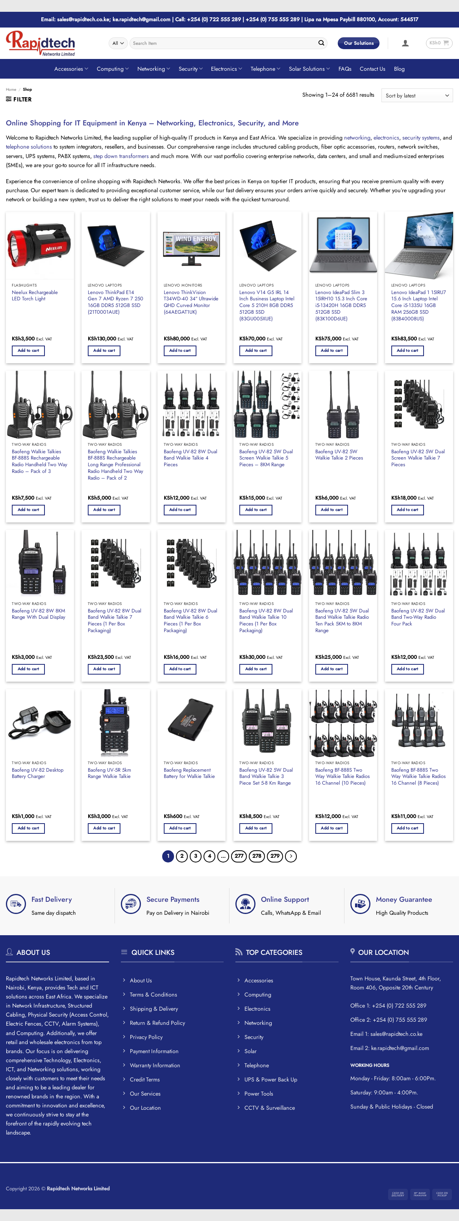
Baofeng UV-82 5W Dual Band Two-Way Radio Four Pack (418, 617)
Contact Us (372, 69)
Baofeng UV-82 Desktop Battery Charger (37, 773)
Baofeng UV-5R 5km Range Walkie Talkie (109, 773)
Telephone (265, 69)
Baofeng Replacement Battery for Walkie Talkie (189, 773)
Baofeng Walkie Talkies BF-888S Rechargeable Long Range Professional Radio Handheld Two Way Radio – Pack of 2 (115, 465)
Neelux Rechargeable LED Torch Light (35, 296)
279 (274, 856)
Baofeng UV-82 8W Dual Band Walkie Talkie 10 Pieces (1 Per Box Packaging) (266, 621)
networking (357, 138)
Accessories (71, 69)
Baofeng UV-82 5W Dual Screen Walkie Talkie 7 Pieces (418, 458)
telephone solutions (29, 147)
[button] (405, 42)
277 (239, 856)
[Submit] (321, 43)
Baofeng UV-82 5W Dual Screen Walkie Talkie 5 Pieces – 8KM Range (266, 458)
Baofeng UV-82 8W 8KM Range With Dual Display (38, 614)
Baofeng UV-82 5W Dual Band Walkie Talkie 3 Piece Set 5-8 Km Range (266, 777)
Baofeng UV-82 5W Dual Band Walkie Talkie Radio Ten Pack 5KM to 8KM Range (342, 621)
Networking (153, 69)
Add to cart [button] (28, 350)
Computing (113, 69)
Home (11, 89)
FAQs (345, 69)
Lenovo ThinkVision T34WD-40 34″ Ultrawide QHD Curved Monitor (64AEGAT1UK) (191, 302)
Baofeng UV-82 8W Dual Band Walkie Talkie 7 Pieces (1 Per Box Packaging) (114, 621)
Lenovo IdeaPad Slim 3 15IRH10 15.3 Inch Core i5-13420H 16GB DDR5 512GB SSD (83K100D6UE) (341, 305)
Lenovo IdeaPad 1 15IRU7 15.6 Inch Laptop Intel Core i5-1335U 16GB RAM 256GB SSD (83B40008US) (418, 305)
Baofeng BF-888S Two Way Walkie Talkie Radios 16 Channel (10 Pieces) (342, 777)
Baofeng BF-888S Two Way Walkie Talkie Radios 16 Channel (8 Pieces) (418, 777)
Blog (399, 69)
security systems (421, 138)
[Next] (291, 856)
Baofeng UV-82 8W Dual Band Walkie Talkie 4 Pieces (190, 458)
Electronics (226, 69)
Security (191, 69)
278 (256, 856)
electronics (386, 138)
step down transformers (121, 156)
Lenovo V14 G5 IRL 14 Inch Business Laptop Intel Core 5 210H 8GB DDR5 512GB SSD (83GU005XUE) (266, 305)
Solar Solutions (309, 69)
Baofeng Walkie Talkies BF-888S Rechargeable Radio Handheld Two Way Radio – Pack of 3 (39, 462)
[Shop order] (417, 95)
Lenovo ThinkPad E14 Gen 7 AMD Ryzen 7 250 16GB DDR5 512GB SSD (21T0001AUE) (115, 302)
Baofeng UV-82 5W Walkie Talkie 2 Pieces (339, 455)
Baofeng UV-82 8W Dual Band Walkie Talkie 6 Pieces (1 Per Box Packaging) (190, 621)
